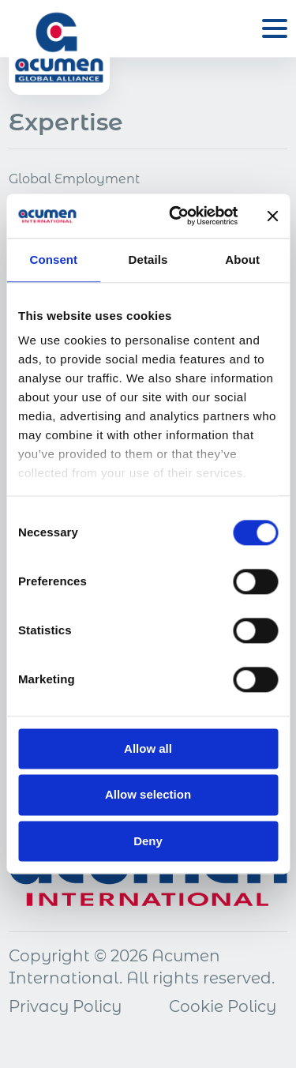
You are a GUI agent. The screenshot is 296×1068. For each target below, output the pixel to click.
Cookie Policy (222, 1006)
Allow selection (148, 795)
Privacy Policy (65, 1006)
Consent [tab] (53, 259)
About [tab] (242, 259)
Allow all (148, 748)
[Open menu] (274, 28)
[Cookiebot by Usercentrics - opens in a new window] (176, 215)
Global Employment (74, 178)
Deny (148, 841)
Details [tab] (148, 259)
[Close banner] (272, 215)
